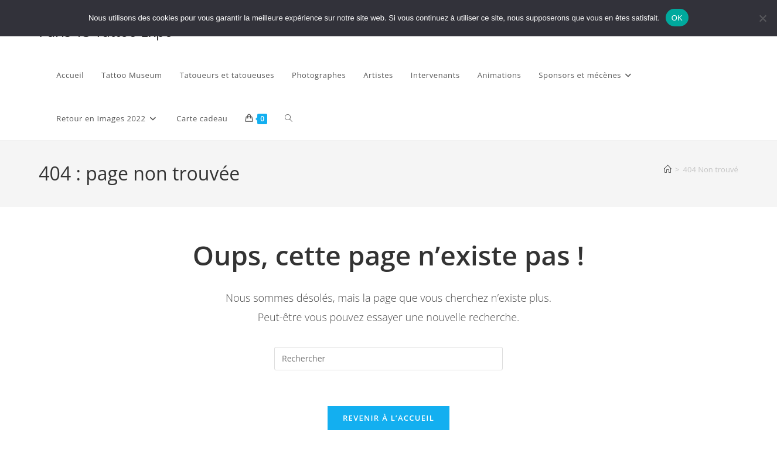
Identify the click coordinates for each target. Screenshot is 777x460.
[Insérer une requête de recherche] (388, 358)
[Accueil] (668, 169)
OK (677, 17)
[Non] (762, 18)
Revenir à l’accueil (388, 418)
